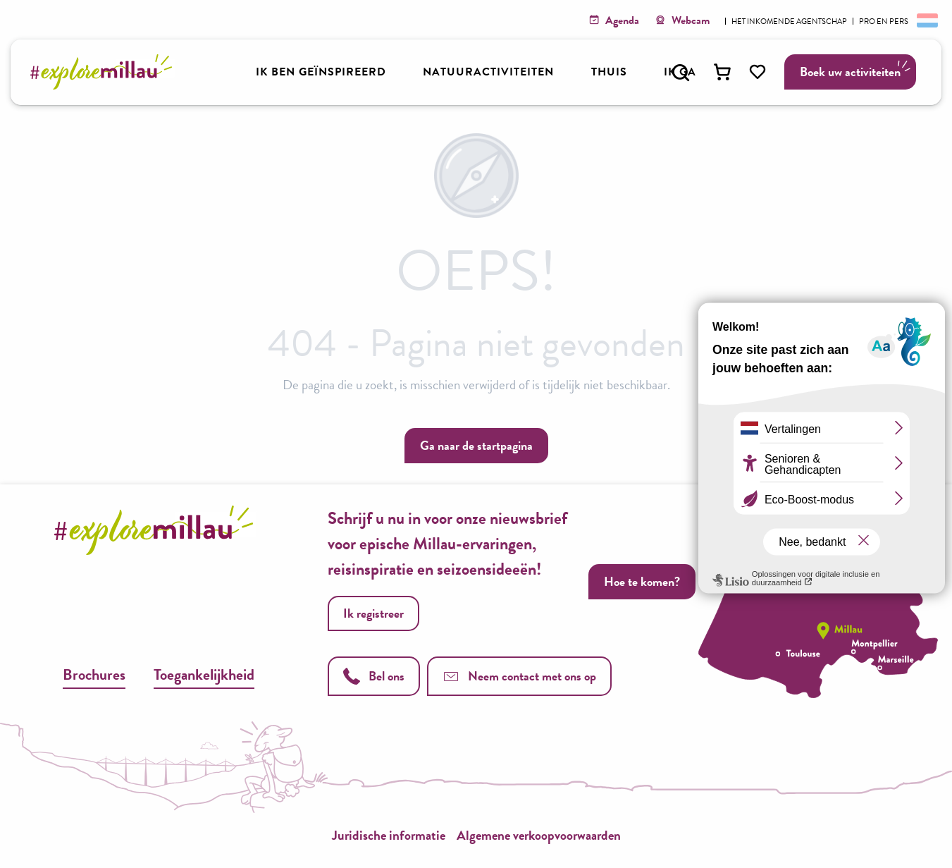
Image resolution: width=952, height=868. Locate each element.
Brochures (94, 674)
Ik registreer (373, 613)
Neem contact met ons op (519, 675)
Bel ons (373, 675)
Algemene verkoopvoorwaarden (539, 835)
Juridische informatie (388, 835)
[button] (680, 73)
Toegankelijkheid (204, 674)
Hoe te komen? (642, 581)
